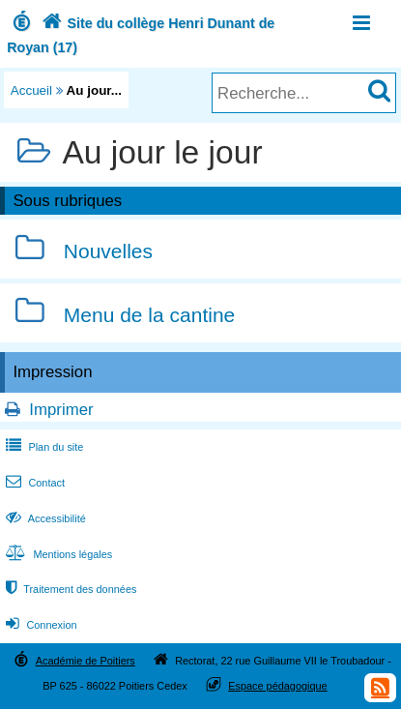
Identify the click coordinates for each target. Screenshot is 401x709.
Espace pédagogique (278, 686)
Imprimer (61, 409)
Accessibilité (44, 518)
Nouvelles (108, 252)
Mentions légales (57, 554)
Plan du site (42, 447)
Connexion (39, 625)
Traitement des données (69, 589)
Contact (33, 482)
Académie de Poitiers (85, 660)
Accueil (31, 90)
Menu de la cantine (149, 315)
